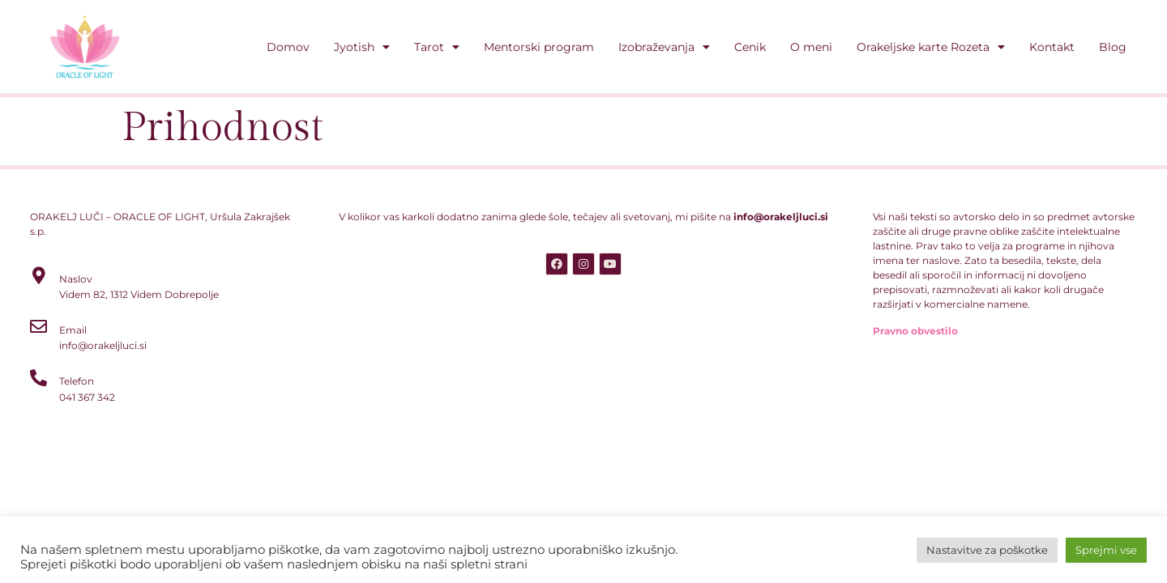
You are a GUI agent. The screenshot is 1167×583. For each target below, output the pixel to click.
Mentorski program (539, 47)
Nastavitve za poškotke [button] (987, 549)
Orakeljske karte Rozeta (931, 47)
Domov (288, 47)
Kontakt (1052, 47)
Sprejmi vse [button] (1106, 549)
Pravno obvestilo (915, 331)
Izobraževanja (664, 47)
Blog (1112, 47)
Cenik (750, 47)
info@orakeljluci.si (780, 217)
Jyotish (362, 47)
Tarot (437, 47)
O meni (811, 47)
